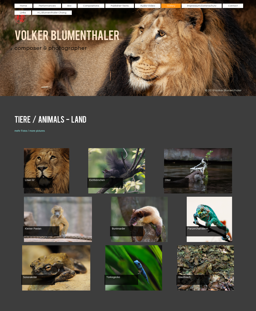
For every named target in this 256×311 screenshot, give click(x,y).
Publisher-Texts (120, 6)
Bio (69, 6)
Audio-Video (147, 6)
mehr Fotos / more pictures (30, 130)
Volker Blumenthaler (67, 34)
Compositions (91, 6)
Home (23, 6)
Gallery (171, 6)
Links (23, 12)
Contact (233, 6)
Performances (47, 6)
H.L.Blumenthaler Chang (52, 12)
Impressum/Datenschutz (201, 6)
